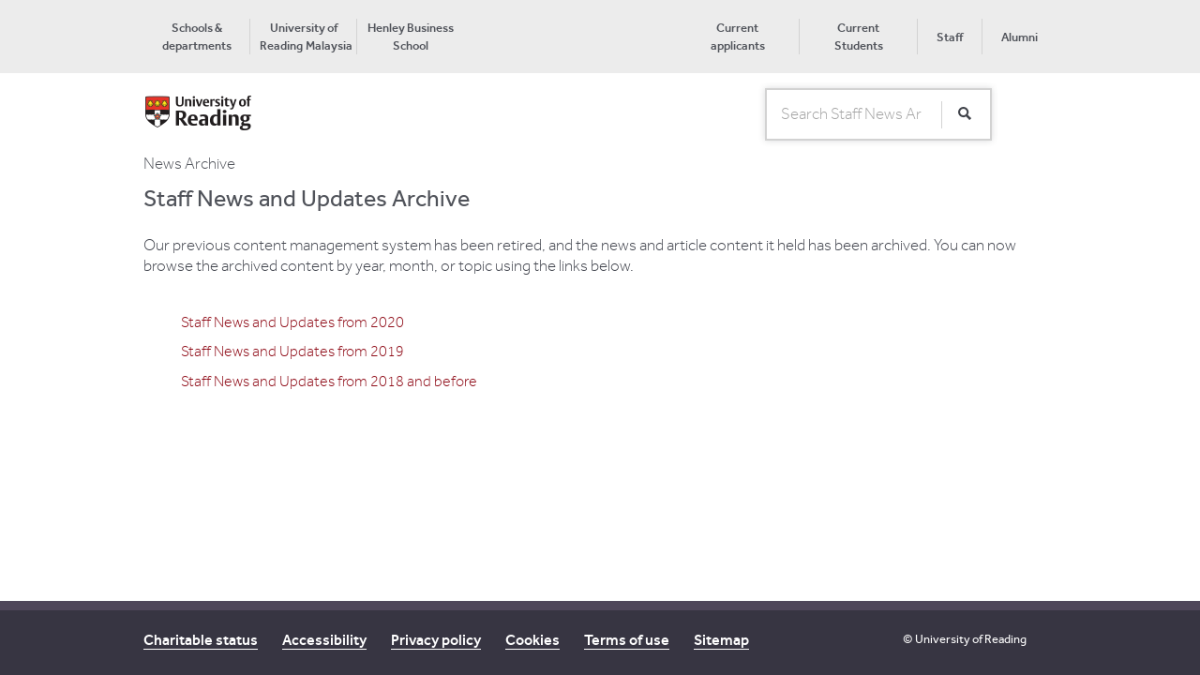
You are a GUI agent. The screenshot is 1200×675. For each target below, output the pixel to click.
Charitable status (200, 640)
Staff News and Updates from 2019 (292, 351)
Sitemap (721, 640)
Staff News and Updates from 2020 (292, 322)
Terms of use (626, 640)
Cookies (532, 640)
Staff (950, 37)
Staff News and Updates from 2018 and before (329, 381)
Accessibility (324, 640)
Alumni (1019, 37)
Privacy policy (436, 640)
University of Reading (971, 639)
